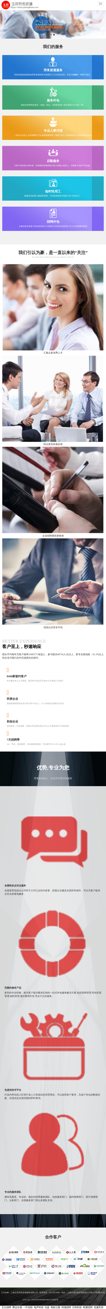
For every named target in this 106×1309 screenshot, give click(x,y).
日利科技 (77, 1307)
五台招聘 (6, 1307)
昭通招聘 (88, 1307)
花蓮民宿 (98, 1307)
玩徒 (47, 1307)
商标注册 (55, 1307)
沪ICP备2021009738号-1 (70, 1299)
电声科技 (39, 1307)
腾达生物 (17, 1307)
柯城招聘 (66, 1307)
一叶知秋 (28, 1307)
